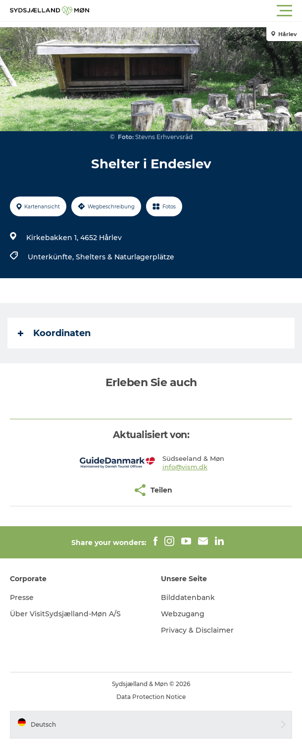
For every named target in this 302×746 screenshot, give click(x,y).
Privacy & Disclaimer (197, 630)
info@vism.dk (184, 467)
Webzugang (182, 613)
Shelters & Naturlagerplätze (125, 256)
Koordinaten (54, 333)
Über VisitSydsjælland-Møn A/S (65, 613)
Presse (22, 597)
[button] (195, 11)
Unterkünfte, (52, 256)
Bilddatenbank (188, 597)
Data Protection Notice (151, 696)
